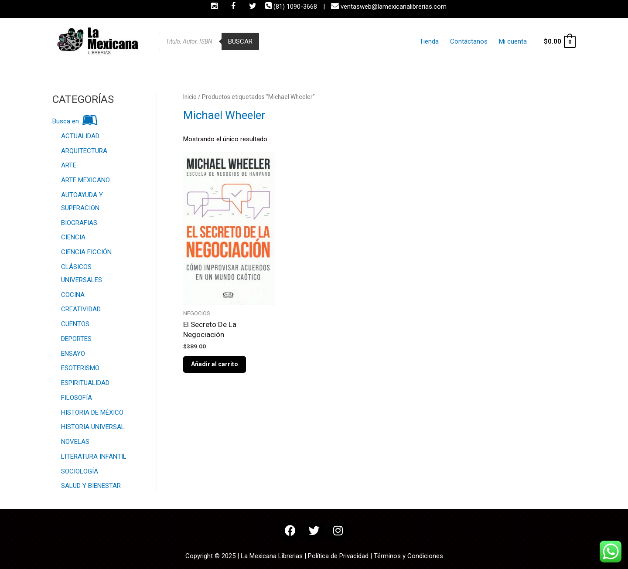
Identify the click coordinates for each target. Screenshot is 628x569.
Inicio (190, 96)
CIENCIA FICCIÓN (86, 252)
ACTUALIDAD (80, 136)
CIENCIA (73, 237)
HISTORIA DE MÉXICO (92, 412)
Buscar (240, 41)
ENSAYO (73, 354)
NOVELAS (75, 442)
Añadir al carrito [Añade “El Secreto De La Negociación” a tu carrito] (214, 364)
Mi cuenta (514, 41)
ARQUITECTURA (84, 151)
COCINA (73, 295)
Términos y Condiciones (408, 556)
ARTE (68, 165)
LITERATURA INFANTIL (93, 456)
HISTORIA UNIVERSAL (93, 427)
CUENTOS (75, 324)
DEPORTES (76, 339)
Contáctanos (474, 41)
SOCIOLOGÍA (79, 471)
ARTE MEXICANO (85, 180)
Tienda (438, 41)
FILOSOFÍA (76, 398)
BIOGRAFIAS (79, 223)
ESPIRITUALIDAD (85, 383)
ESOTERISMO (80, 368)
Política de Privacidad (338, 556)
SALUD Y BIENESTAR (91, 486)
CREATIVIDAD (81, 309)
